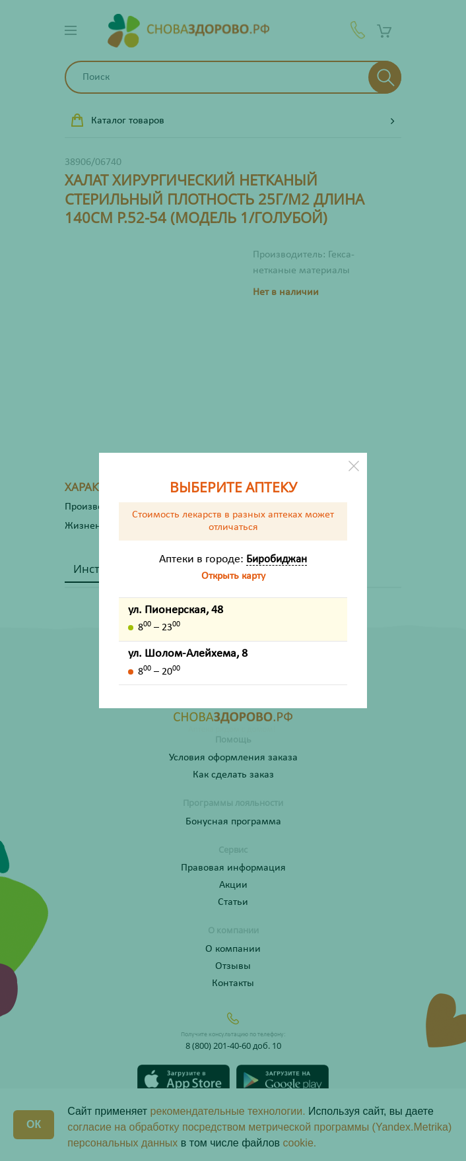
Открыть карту (233, 576)
